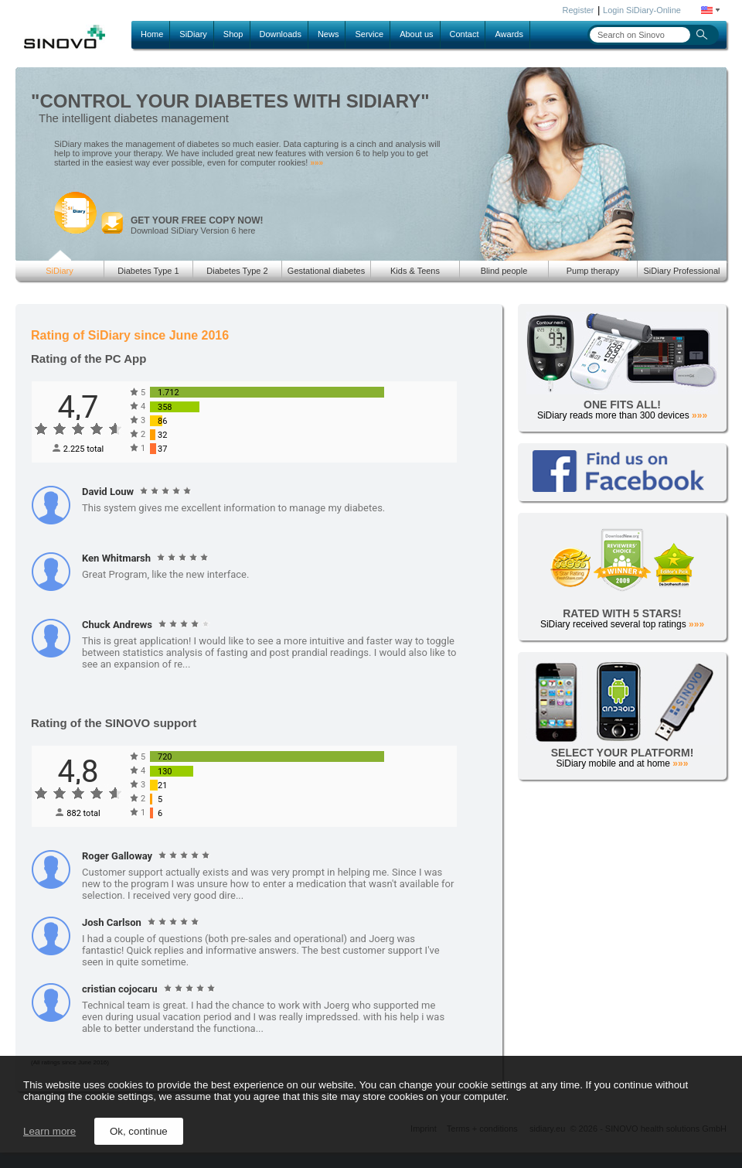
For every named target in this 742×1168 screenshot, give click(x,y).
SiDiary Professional (681, 270)
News (328, 34)
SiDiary (192, 34)
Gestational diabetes (326, 270)
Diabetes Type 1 (148, 270)
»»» (316, 163)
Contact (464, 34)
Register (578, 10)
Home (152, 34)
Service (369, 34)
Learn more (49, 1131)
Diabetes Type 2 (236, 270)
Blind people (504, 270)
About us (416, 34)
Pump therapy (593, 270)
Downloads (280, 34)
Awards (508, 34)
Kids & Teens (415, 270)
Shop (233, 34)
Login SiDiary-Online (642, 10)
